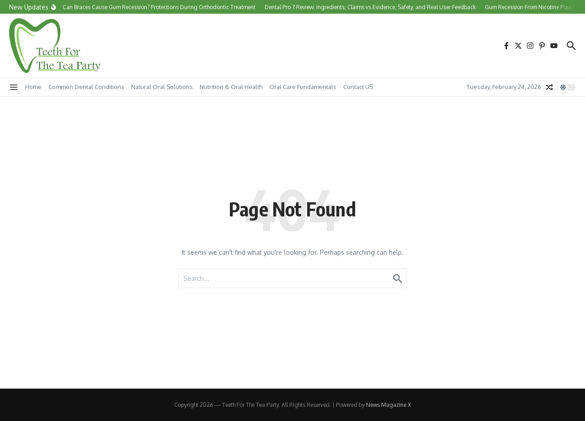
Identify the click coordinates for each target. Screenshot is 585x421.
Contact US (358, 86)
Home (33, 86)
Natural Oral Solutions (162, 86)
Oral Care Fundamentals (302, 86)
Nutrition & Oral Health (231, 86)
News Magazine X (388, 404)
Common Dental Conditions (86, 86)
